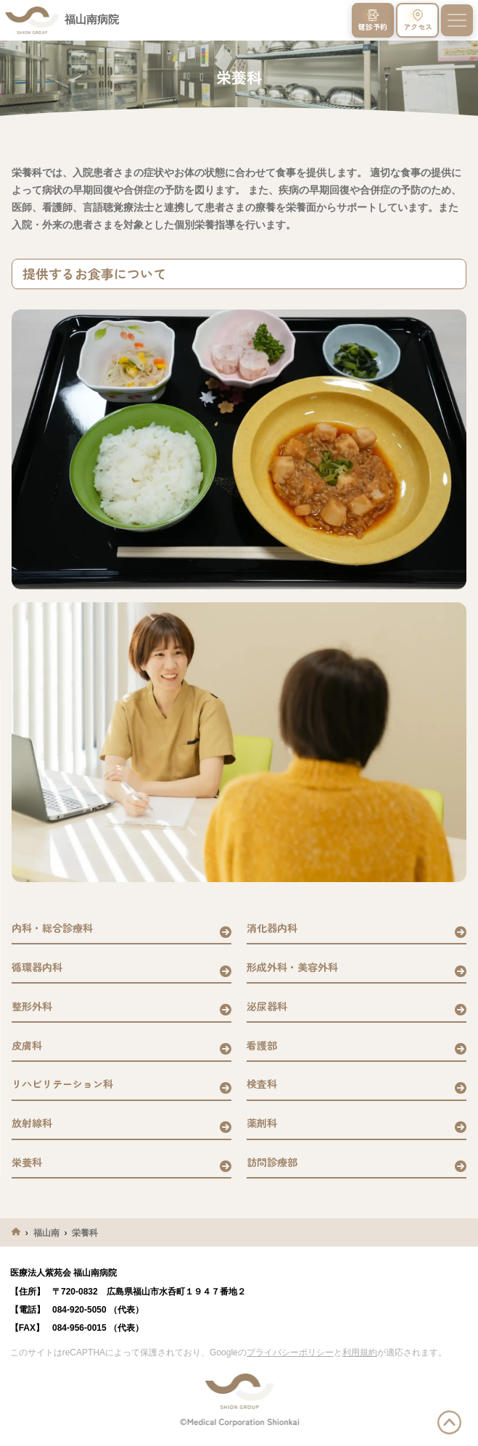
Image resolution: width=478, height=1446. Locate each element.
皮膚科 (27, 1045)
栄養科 (27, 1162)
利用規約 (359, 1352)
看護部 (262, 1045)
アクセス (417, 20)
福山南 (46, 1233)
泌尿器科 (267, 1006)
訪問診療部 (272, 1162)
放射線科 (32, 1122)
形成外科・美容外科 (292, 967)
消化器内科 (272, 928)
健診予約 (372, 20)
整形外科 (32, 1006)
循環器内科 (37, 967)
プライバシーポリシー (290, 1352)
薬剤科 (262, 1122)
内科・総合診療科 (52, 928)
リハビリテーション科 (62, 1083)
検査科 (262, 1083)
